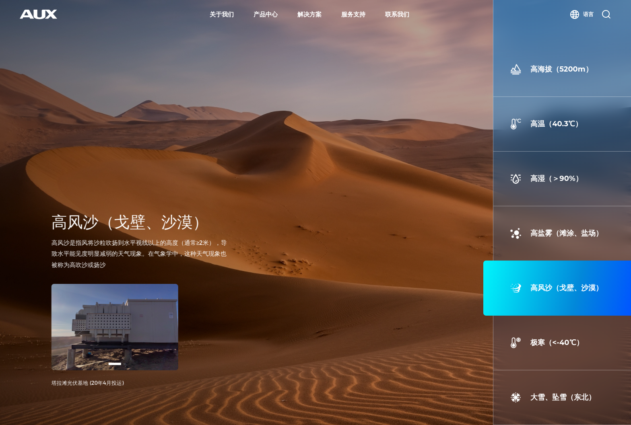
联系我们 (397, 14)
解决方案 (309, 14)
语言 (581, 14)
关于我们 (222, 14)
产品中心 (266, 14)
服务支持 (353, 14)
